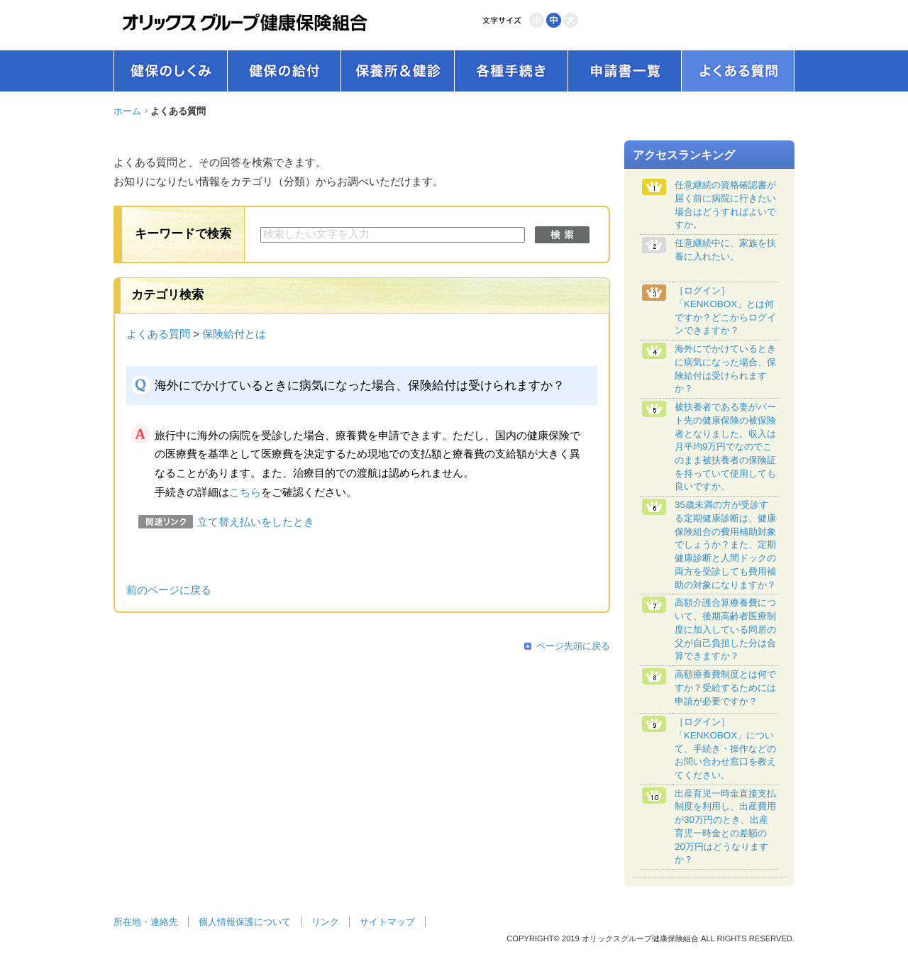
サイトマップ (387, 921)
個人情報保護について (245, 921)
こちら (245, 492)
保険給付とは (234, 334)
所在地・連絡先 (146, 921)
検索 (562, 234)
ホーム (127, 111)
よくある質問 (158, 334)
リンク (325, 921)
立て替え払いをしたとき (255, 522)
